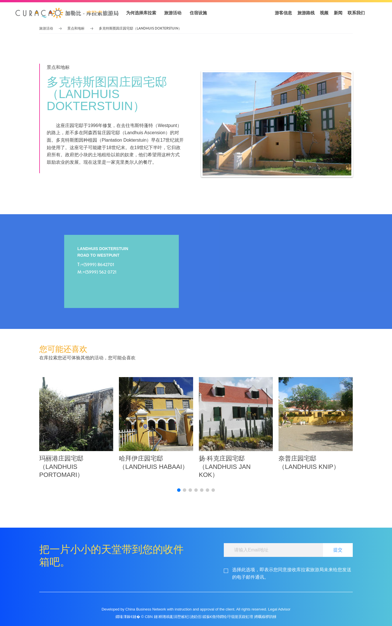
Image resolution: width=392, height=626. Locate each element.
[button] (67, 13)
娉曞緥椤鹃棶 (265, 617)
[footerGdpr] (292, 573)
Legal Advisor (279, 609)
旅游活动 (172, 12)
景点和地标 (76, 28)
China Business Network (146, 609)
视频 (324, 12)
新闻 (338, 12)
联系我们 (356, 12)
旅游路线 (306, 12)
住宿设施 (198, 12)
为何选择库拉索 (141, 12)
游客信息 (283, 12)
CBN (148, 617)
